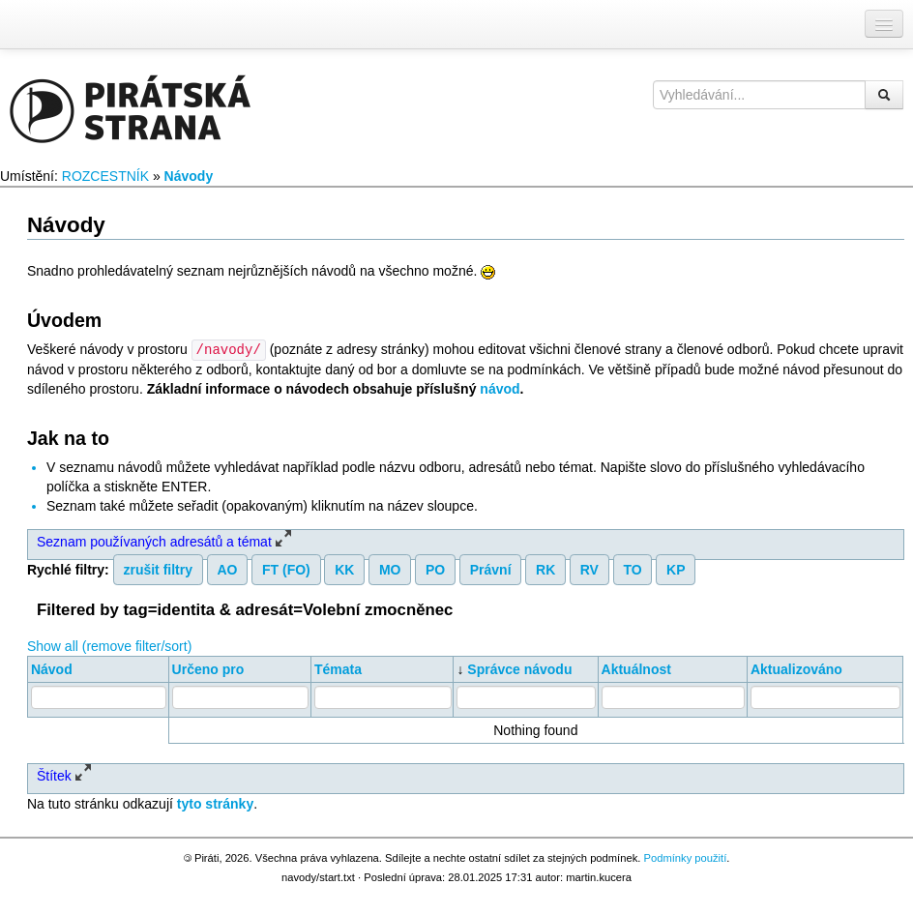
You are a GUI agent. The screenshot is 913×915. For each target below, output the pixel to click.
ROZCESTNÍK (105, 176)
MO (390, 568)
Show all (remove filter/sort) (109, 645)
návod (499, 388)
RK (545, 568)
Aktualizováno (796, 668)
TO (632, 568)
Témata (338, 668)
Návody (189, 176)
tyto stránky (215, 803)
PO (435, 568)
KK (344, 568)
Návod (52, 668)
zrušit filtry (157, 568)
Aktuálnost (636, 668)
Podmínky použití (684, 857)
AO (228, 568)
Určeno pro (208, 668)
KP (675, 568)
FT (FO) (286, 568)
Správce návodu (519, 668)
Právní (491, 568)
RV (589, 568)
